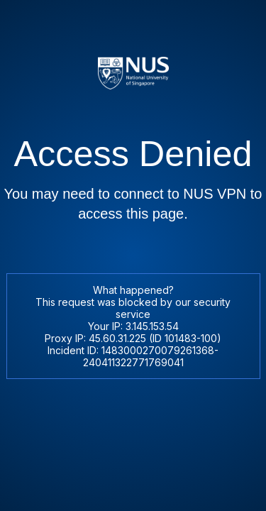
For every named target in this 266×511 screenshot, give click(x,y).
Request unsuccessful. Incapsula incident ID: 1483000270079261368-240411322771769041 (133, 255)
